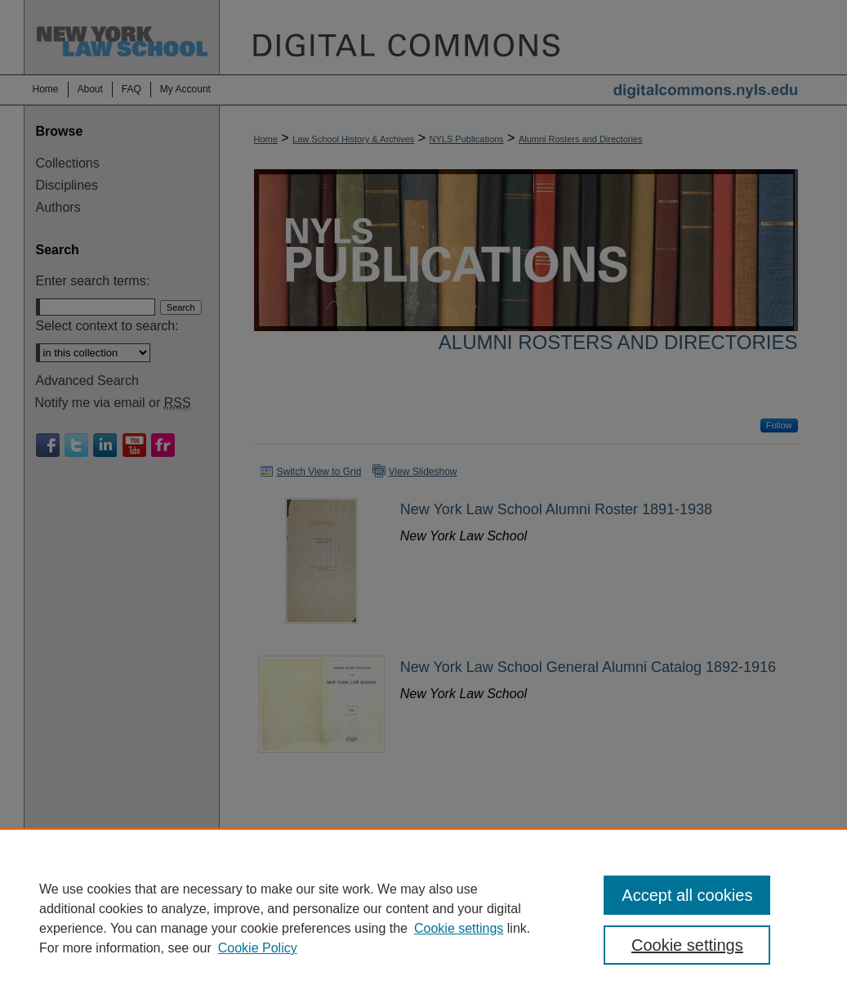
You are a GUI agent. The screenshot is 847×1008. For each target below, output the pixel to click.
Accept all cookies (687, 895)
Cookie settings (458, 928)
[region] (423, 918)
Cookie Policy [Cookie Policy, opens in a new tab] (257, 948)
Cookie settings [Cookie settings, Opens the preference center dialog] (687, 945)
